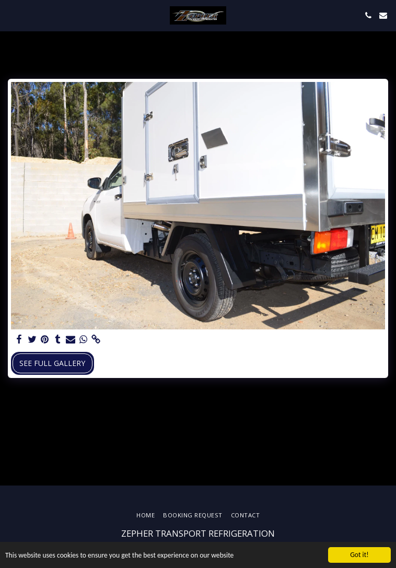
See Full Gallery (52, 363)
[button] (11, 15)
